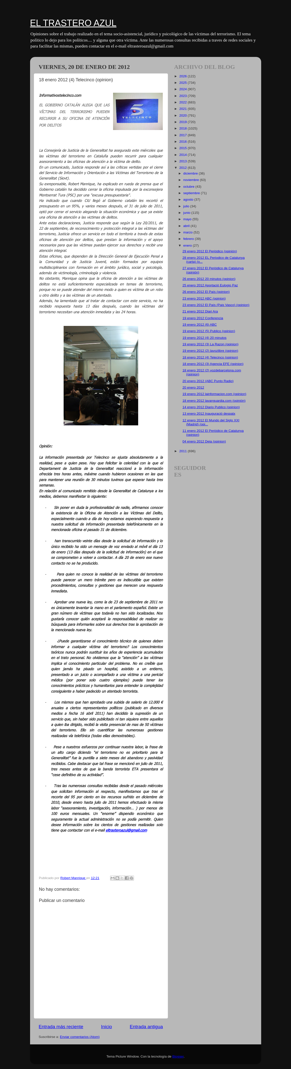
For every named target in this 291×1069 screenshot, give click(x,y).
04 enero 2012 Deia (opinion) (204, 441)
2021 (183, 109)
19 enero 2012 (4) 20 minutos (204, 338)
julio (186, 206)
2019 (183, 122)
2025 (183, 83)
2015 (183, 148)
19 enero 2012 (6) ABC (199, 324)
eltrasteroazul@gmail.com (126, 830)
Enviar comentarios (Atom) (80, 1037)
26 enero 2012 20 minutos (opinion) (208, 279)
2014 (183, 155)
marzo (188, 232)
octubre (189, 186)
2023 (183, 96)
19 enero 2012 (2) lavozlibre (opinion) (210, 351)
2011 (183, 451)
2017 (183, 135)
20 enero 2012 (193, 387)
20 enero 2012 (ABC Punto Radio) (208, 381)
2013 (183, 161)
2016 (183, 141)
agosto (188, 199)
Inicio (106, 1026)
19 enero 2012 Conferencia (202, 318)
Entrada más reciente (61, 1026)
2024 (183, 89)
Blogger (178, 1056)
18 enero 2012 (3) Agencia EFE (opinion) (212, 364)
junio (187, 213)
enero (188, 245)
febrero (189, 239)
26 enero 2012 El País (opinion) (206, 292)
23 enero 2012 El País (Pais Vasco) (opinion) (215, 305)
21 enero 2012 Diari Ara (200, 311)
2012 (183, 168)
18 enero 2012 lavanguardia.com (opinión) (214, 400)
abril (187, 226)
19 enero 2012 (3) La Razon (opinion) (210, 344)
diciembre (191, 173)
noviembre (191, 180)
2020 (183, 115)
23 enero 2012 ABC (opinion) (204, 298)
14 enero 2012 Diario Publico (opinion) (211, 407)
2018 (183, 128)
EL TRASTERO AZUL (73, 23)
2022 (183, 102)
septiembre (192, 193)
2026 (183, 76)
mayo (188, 219)
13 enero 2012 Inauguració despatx (208, 413)
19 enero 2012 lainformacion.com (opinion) (214, 394)
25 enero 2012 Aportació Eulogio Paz (210, 285)
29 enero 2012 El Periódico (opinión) (209, 251)
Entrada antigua (146, 1026)
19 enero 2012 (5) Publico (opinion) (208, 331)
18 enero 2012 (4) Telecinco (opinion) (210, 357)
